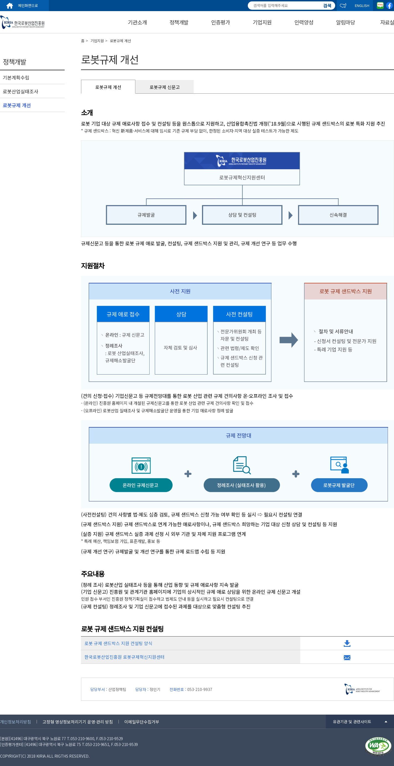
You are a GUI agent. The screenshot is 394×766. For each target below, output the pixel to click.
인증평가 (220, 22)
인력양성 (303, 22)
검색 (327, 3)
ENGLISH (362, 5)
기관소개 (137, 22)
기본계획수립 (16, 77)
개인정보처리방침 (15, 722)
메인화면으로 (28, 5)
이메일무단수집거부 (141, 722)
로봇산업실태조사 (20, 91)
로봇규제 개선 (17, 105)
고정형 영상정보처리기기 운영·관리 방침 (77, 722)
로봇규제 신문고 (165, 87)
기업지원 (262, 22)
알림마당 (345, 22)
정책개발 (179, 22)
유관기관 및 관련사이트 (352, 721)
